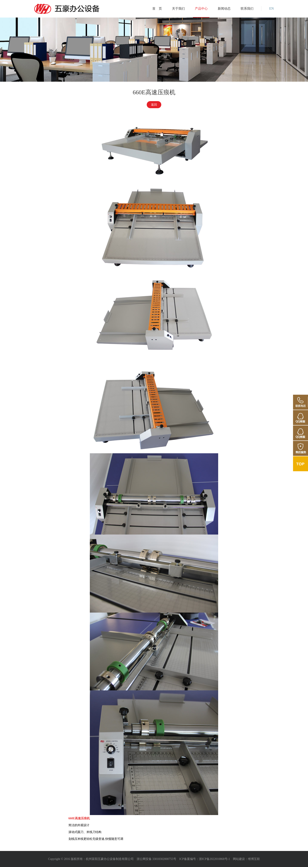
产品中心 (201, 8)
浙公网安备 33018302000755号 (156, 859)
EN (271, 8)
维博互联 (254, 859)
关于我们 (178, 8)
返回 (154, 104)
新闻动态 (224, 8)
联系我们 (247, 8)
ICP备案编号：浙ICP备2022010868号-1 (204, 859)
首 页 (157, 8)
